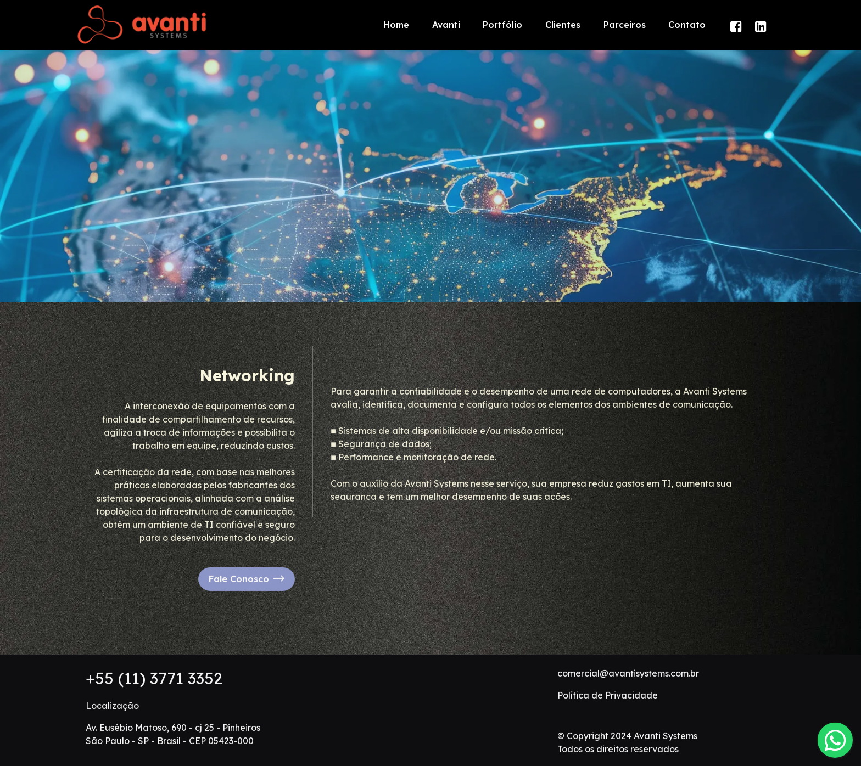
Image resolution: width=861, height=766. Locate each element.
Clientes (562, 24)
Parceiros (624, 24)
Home (396, 24)
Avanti (446, 24)
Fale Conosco (246, 617)
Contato (687, 24)
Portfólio (502, 24)
